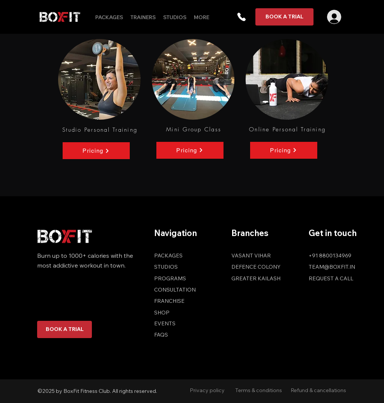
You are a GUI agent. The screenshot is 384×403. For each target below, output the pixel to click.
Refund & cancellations (318, 390)
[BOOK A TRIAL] (284, 17)
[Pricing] (96, 150)
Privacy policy (207, 390)
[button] (241, 17)
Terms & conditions (258, 390)
